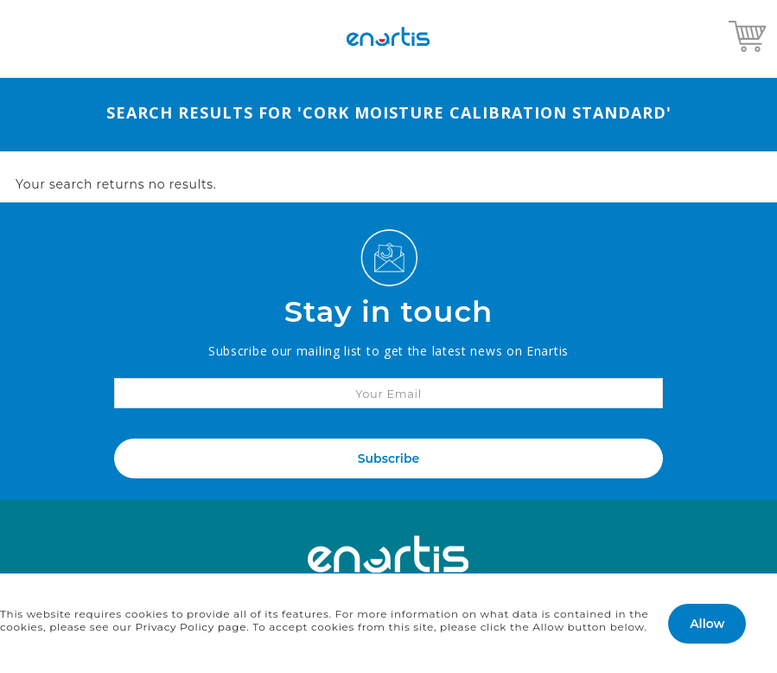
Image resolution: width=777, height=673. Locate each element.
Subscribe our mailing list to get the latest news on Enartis (388, 351)
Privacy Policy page (191, 626)
